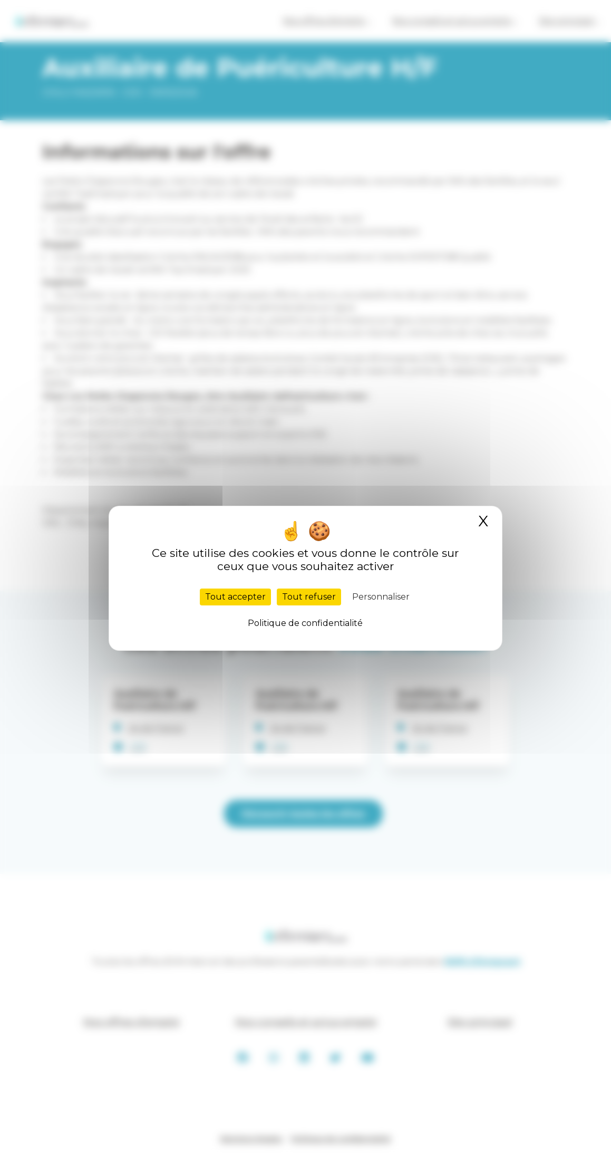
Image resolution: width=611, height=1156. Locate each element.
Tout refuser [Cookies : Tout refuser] (309, 597)
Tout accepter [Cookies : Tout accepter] (235, 597)
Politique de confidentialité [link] (305, 623)
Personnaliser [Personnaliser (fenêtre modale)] (381, 597)
